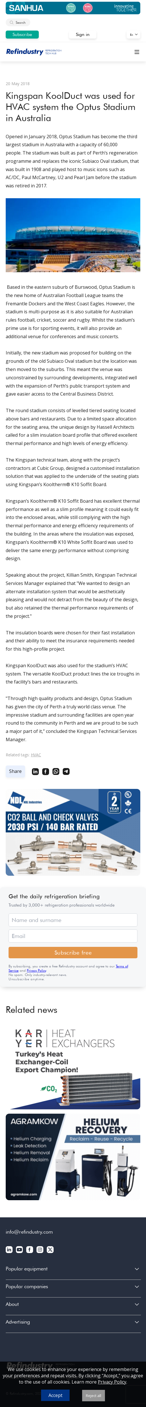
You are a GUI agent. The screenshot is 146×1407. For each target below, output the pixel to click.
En (131, 34)
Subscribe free (73, 952)
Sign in (83, 34)
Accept (55, 1395)
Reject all (93, 1395)
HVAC (36, 754)
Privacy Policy (36, 970)
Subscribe (22, 34)
